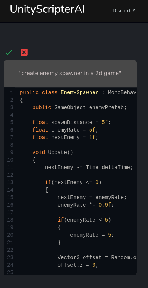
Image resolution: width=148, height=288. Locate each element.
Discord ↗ (124, 10)
